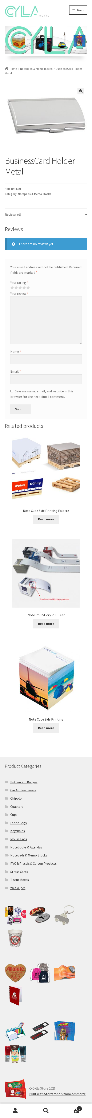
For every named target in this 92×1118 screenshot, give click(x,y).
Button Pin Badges (23, 782)
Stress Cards (19, 872)
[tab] (46, 215)
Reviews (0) (13, 214)
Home (13, 69)
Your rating (19, 283)
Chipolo (16, 798)
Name (15, 351)
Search (46, 1111)
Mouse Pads (18, 839)
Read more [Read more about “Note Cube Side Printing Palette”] (46, 519)
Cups (13, 814)
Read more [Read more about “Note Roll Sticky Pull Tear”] (46, 623)
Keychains (17, 831)
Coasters (16, 806)
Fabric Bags (18, 823)
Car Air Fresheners (23, 790)
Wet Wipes (17, 888)
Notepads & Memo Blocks (36, 69)
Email (15, 371)
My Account (15, 1111)
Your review (19, 293)
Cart (71, 1107)
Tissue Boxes (19, 880)
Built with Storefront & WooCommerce (57, 1094)
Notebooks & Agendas (26, 847)
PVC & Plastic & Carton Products (33, 863)
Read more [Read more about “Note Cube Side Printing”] (46, 728)
